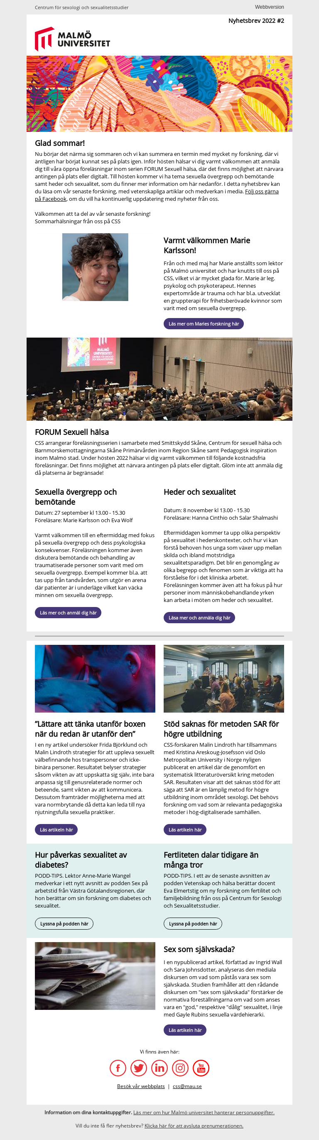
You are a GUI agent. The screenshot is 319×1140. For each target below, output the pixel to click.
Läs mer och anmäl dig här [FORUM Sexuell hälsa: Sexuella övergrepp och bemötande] (68, 612)
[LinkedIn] (159, 1068)
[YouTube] (201, 1068)
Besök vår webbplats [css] (141, 1086)
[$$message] (269, 7)
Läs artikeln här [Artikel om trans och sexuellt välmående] (56, 830)
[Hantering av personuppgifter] (204, 1112)
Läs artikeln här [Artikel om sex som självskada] (185, 1030)
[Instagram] (180, 1068)
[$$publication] (194, 1125)
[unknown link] (163, 41)
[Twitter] (138, 1068)
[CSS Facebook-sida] (118, 1068)
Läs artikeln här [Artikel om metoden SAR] (185, 830)
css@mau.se (187, 1086)
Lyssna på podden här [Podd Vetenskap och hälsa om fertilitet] (193, 923)
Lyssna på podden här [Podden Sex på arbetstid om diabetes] (64, 923)
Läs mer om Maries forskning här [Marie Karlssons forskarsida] (204, 324)
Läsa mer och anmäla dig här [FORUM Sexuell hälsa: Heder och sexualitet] (199, 617)
